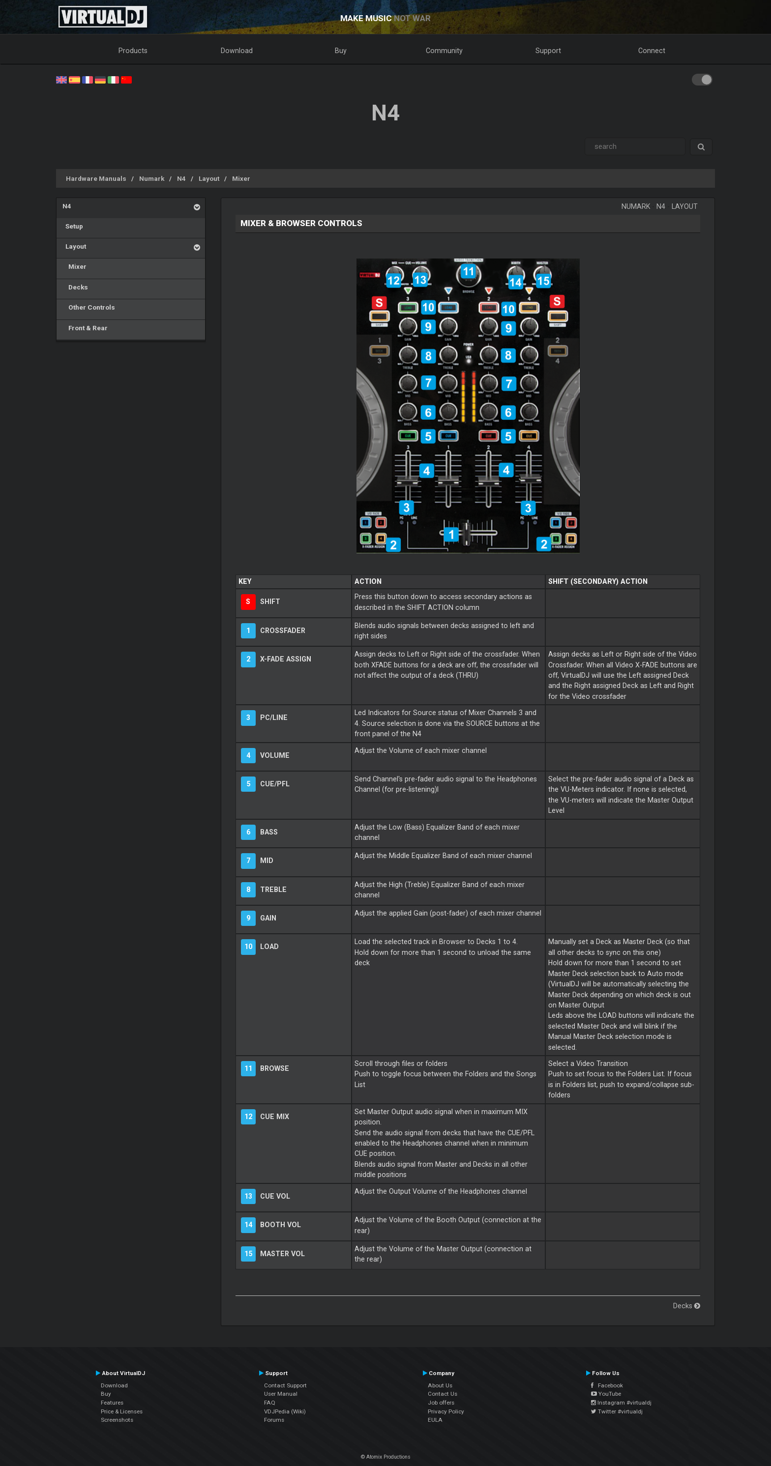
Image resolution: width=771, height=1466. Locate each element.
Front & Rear (85, 328)
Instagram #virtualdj (621, 1402)
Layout (209, 178)
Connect (651, 51)
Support (548, 51)
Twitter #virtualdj (617, 1411)
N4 (181, 178)
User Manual (280, 1393)
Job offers (441, 1402)
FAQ (269, 1402)
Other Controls (88, 307)
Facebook (607, 1385)
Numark (151, 178)
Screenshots (117, 1419)
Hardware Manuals (96, 178)
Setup (72, 226)
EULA (435, 1419)
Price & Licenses (122, 1411)
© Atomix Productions (386, 1457)
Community (444, 51)
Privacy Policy (446, 1411)
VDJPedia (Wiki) (285, 1411)
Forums (274, 1419)
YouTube (606, 1393)
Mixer (241, 178)
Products (133, 51)
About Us (440, 1385)
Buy (341, 51)
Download (237, 51)
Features (112, 1402)
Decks (75, 287)
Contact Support (285, 1385)
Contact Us (442, 1393)
